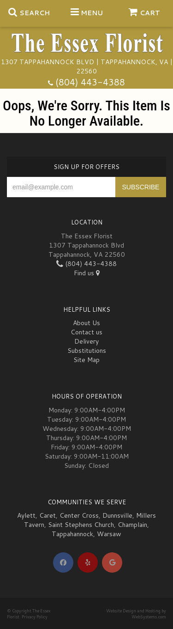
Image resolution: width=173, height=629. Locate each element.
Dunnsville (117, 515)
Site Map (86, 359)
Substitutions (86, 350)
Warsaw (109, 533)
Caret (47, 515)
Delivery (86, 341)
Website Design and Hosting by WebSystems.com (136, 614)
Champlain (132, 524)
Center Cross (79, 515)
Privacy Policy (35, 617)
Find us (87, 273)
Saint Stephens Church (81, 524)
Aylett (26, 515)
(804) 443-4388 (90, 82)
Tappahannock (72, 533)
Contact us (86, 332)
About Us (86, 322)
